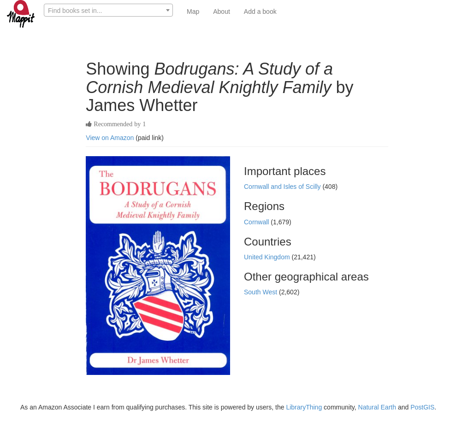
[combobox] (108, 10)
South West (261, 292)
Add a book (260, 11)
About (221, 11)
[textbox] (108, 10)
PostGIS (422, 407)
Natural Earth (377, 407)
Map (193, 11)
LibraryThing (304, 407)
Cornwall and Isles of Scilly (283, 186)
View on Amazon (110, 137)
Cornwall (257, 222)
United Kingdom (268, 257)
